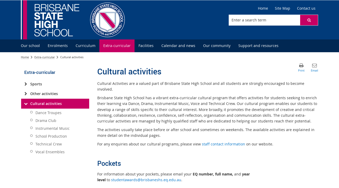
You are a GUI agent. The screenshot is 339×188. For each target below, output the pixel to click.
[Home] (263, 8)
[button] (309, 20)
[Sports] (25, 84)
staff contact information (223, 144)
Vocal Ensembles (50, 151)
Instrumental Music (52, 128)
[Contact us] (306, 8)
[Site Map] (282, 8)
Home (25, 57)
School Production (51, 136)
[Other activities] (25, 93)
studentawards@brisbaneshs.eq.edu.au (146, 179)
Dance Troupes (48, 112)
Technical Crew (48, 144)
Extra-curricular (44, 57)
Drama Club (45, 120)
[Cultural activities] (25, 104)
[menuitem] (30, 45)
